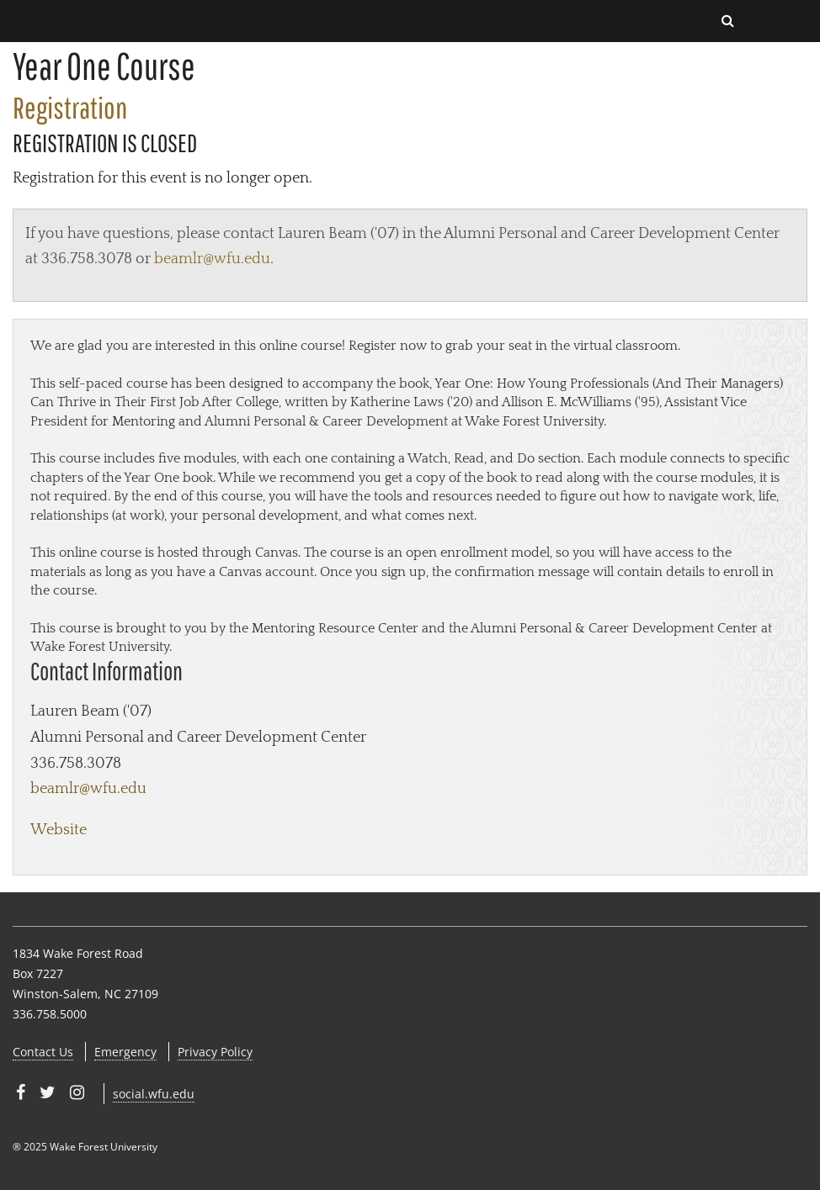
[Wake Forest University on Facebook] (21, 1092)
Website (58, 830)
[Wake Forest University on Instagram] (77, 1092)
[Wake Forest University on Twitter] (47, 1092)
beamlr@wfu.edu (212, 259)
